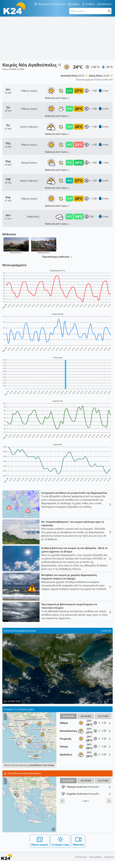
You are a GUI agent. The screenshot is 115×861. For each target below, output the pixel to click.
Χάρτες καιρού (39, 841)
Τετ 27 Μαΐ (103, 716)
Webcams (104, 4)
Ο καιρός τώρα (60, 841)
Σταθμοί (88, 4)
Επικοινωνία (81, 856)
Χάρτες (74, 4)
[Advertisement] (57, 38)
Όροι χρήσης (95, 856)
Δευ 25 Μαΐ (68, 716)
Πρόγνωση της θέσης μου (50, 4)
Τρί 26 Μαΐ (86, 716)
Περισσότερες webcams (57, 256)
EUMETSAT (106, 630)
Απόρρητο (109, 856)
